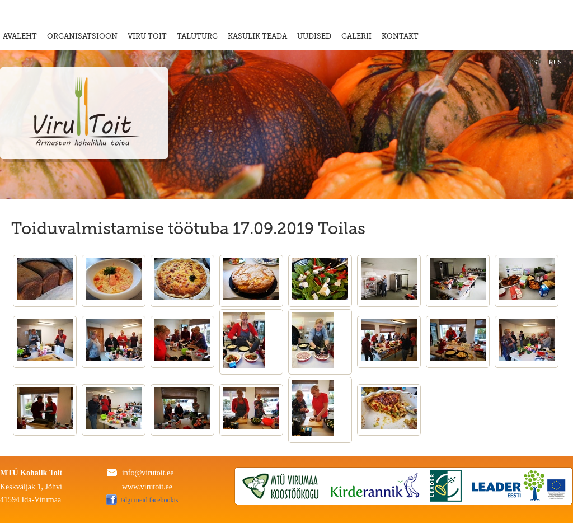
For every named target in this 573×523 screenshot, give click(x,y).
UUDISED (314, 36)
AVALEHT (20, 36)
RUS (555, 62)
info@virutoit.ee (148, 473)
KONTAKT (400, 36)
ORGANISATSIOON (82, 36)
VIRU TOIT (147, 36)
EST (535, 62)
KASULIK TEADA (257, 36)
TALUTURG (197, 36)
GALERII (356, 36)
